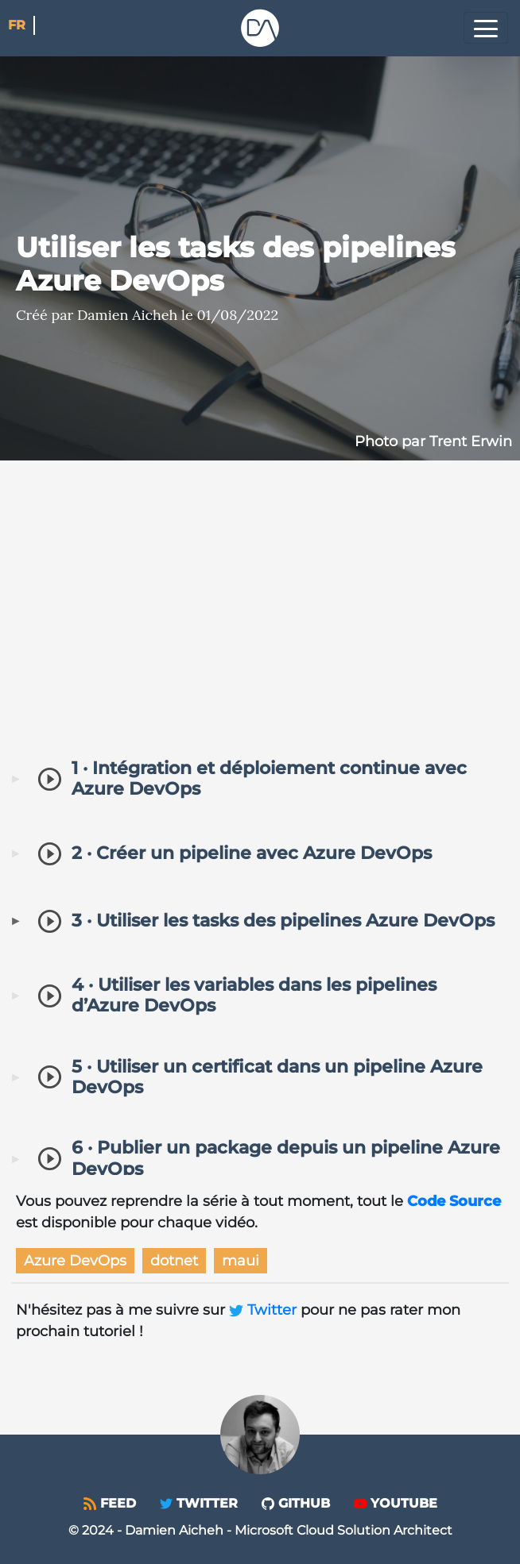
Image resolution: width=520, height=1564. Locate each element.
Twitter (265, 1310)
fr (16, 25)
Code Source (454, 1201)
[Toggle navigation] (486, 28)
